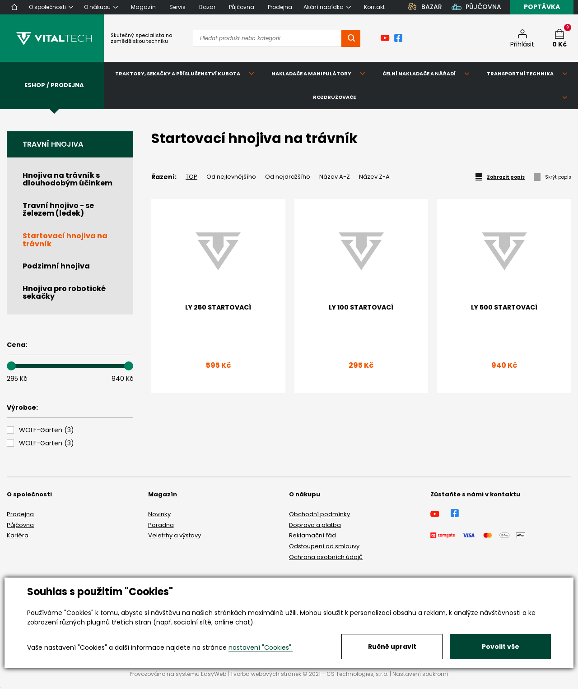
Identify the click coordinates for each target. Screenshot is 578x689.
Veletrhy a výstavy (174, 535)
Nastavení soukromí (420, 674)
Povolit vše (500, 646)
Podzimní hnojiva (56, 266)
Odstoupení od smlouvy (324, 546)
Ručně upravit (392, 646)
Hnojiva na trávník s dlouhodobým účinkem (67, 179)
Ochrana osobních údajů (326, 557)
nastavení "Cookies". (260, 647)
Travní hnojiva (53, 144)
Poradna (161, 525)
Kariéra (17, 535)
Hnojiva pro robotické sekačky (64, 292)
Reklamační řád (312, 535)
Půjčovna (20, 525)
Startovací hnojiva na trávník (65, 240)
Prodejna (20, 514)
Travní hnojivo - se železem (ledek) (58, 209)
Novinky (159, 514)
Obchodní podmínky (319, 514)
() (46, 430)
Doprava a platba (315, 525)
